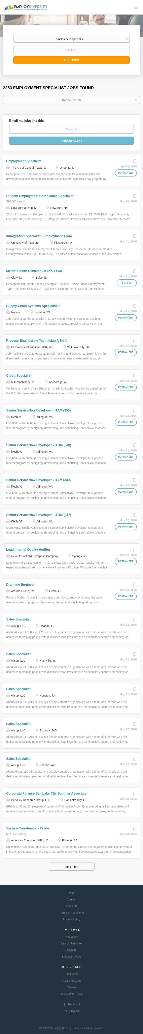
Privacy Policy (71, 919)
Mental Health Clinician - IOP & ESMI (34, 271)
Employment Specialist (23, 161)
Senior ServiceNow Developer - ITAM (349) (38, 480)
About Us (71, 906)
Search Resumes (71, 943)
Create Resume (71, 980)
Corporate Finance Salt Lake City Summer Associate (46, 793)
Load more (71, 866)
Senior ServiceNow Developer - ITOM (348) (38, 445)
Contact (71, 899)
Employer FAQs (71, 956)
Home (71, 893)
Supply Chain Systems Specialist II (33, 306)
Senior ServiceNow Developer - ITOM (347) (38, 515)
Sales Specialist (18, 619)
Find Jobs (71, 60)
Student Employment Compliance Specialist (39, 196)
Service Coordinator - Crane (27, 828)
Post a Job (71, 936)
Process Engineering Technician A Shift (36, 340)
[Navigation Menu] (136, 7)
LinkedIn (74, 1011)
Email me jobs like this (26, 120)
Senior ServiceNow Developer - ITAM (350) (38, 410)
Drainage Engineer (20, 584)
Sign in (71, 949)
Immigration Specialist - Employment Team (39, 236)
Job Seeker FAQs (72, 993)
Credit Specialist (18, 375)
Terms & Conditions (71, 912)
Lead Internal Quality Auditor (28, 549)
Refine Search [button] (71, 100)
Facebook (74, 1004)
